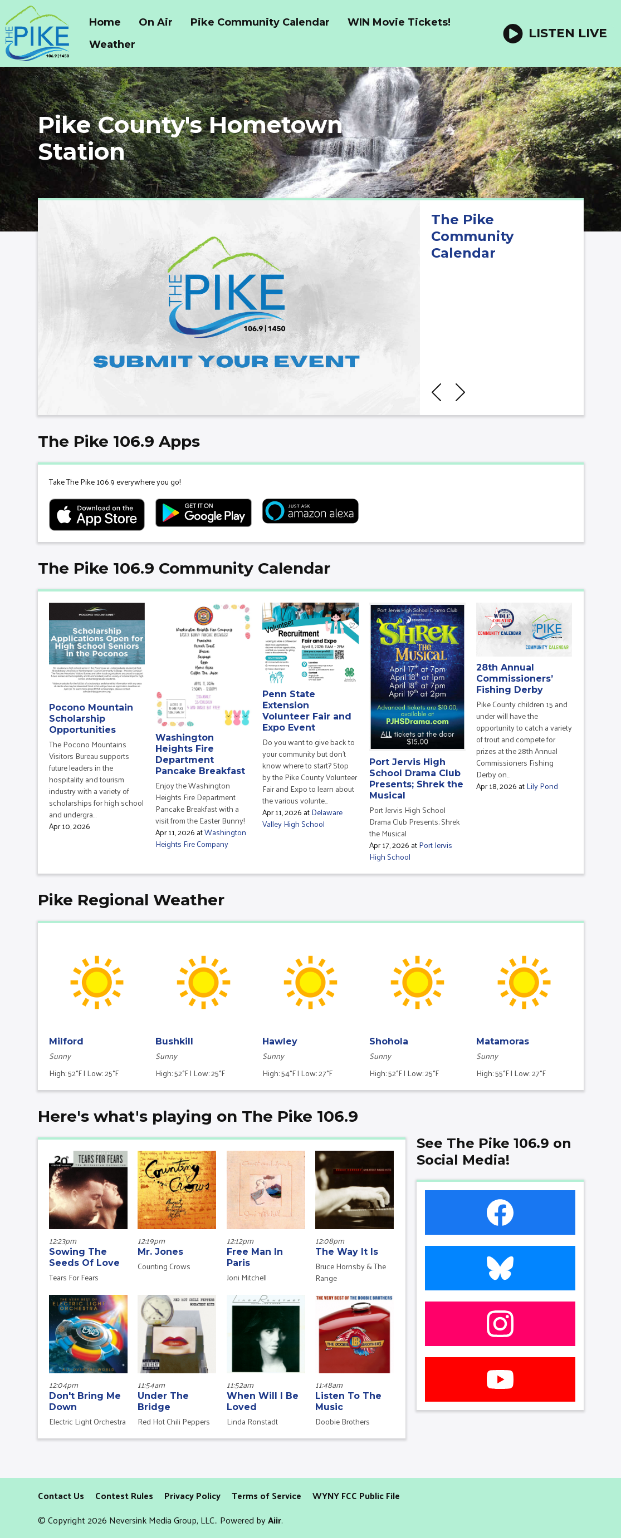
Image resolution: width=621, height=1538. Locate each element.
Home (105, 22)
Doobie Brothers (342, 1421)
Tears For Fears (74, 1277)
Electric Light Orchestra (87, 1421)
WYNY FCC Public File (356, 1495)
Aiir (274, 1520)
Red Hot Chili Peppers (174, 1421)
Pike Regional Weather (131, 899)
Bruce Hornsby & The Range (350, 1272)
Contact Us (61, 1495)
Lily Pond (542, 786)
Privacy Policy (192, 1495)
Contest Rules (124, 1495)
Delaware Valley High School (302, 818)
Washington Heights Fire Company (200, 838)
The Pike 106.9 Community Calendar (184, 568)
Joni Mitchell (247, 1277)
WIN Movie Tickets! (399, 22)
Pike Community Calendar (260, 22)
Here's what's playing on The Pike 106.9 (198, 1116)
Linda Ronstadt (252, 1421)
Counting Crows (164, 1266)
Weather (112, 44)
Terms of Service (266, 1495)
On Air (156, 22)
